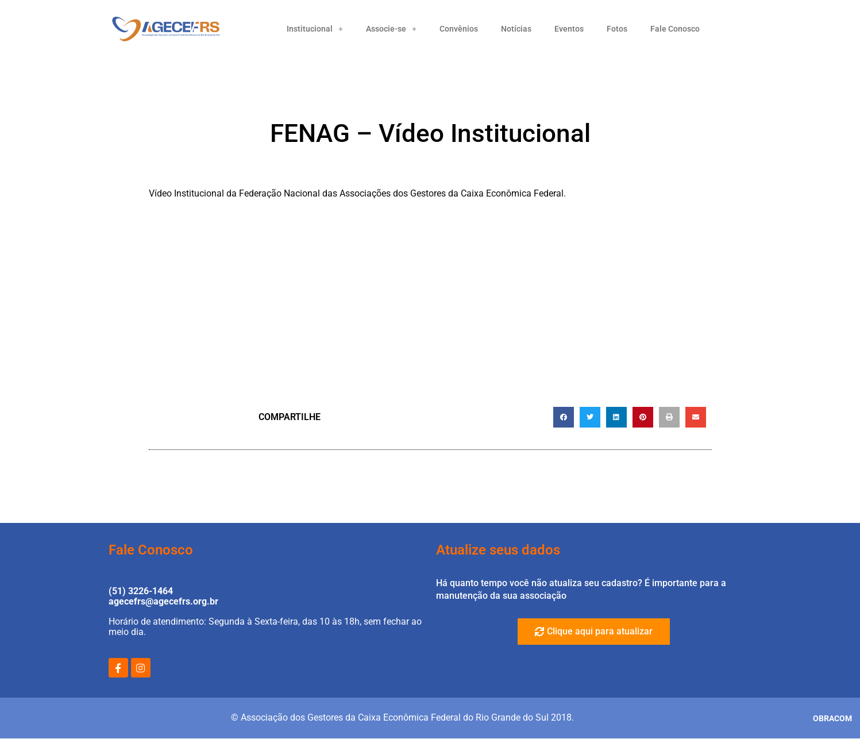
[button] (563, 417)
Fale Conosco (675, 28)
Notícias (516, 28)
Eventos (569, 28)
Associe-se (391, 29)
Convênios (458, 28)
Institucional (315, 29)
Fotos (617, 28)
